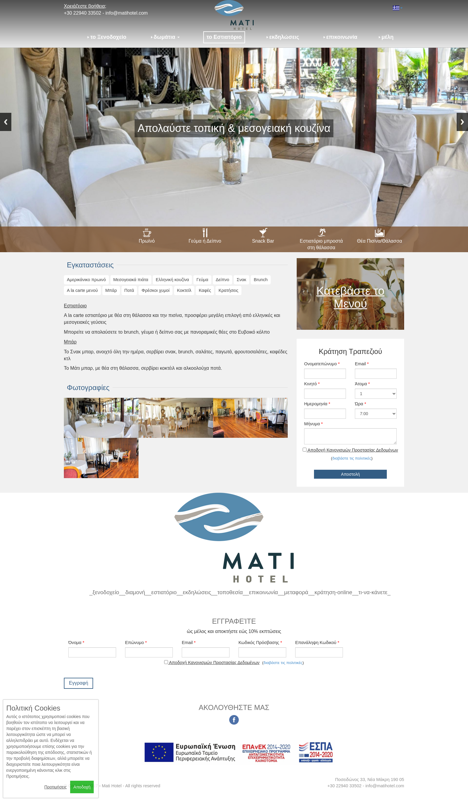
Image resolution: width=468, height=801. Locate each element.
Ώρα (360, 403)
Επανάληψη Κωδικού (317, 642)
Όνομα (76, 642)
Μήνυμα (313, 423)
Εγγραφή (78, 683)
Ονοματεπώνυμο (322, 363)
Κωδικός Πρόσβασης (260, 642)
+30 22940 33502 (82, 13)
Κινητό (312, 383)
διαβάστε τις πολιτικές (351, 458)
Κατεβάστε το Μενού (350, 297)
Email (362, 363)
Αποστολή (350, 474)
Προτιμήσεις (55, 787)
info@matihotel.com (126, 13)
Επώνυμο (136, 642)
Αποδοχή (81, 787)
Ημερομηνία (317, 403)
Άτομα (362, 383)
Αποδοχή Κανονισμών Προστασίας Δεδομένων (350, 450)
